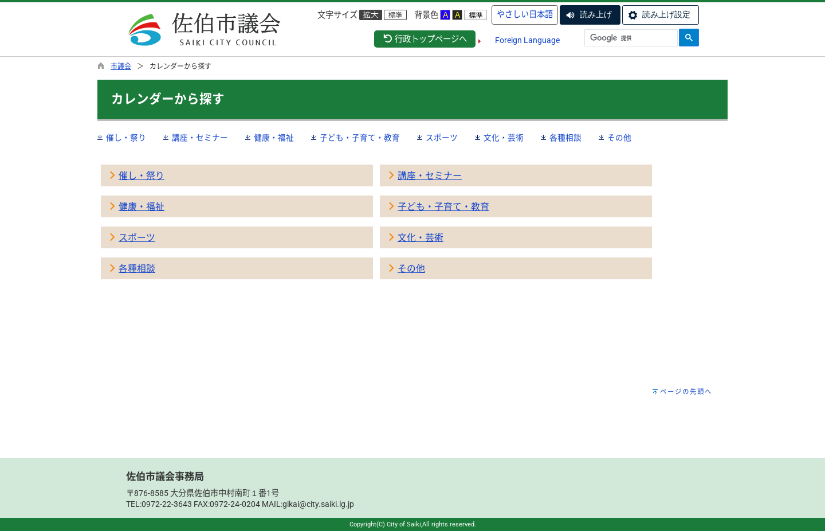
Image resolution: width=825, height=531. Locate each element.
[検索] (630, 38)
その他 (619, 137)
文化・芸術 (504, 137)
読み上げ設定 (666, 14)
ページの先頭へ (686, 392)
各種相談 (565, 137)
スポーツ (442, 137)
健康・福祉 (274, 137)
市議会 (121, 67)
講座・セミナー (200, 137)
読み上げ (596, 14)
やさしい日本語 (525, 14)
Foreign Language (527, 40)
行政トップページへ (425, 39)
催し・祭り (126, 137)
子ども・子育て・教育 (360, 137)
